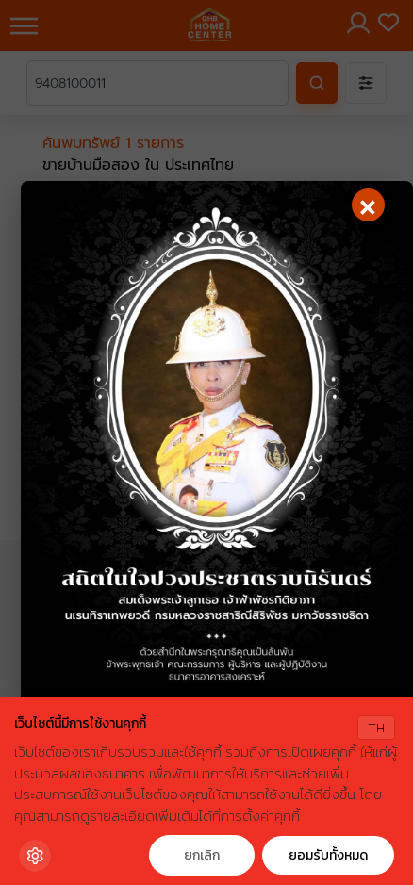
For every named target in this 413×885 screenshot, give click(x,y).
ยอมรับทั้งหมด (328, 855)
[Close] (368, 204)
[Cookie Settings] (35, 856)
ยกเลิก (202, 855)
